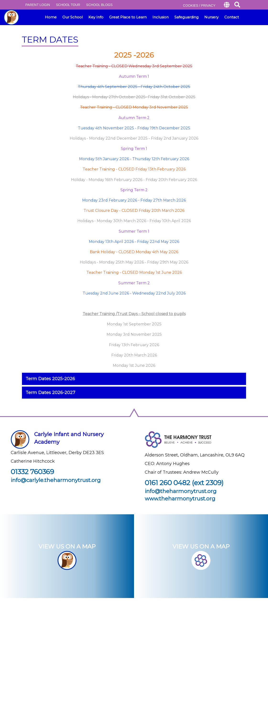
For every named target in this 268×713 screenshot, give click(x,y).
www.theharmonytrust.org (180, 498)
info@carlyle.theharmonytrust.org (56, 480)
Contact (231, 17)
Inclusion (160, 17)
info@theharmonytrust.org (180, 491)
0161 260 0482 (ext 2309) (184, 483)
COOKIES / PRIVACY (199, 5)
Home (51, 17)
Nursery (211, 17)
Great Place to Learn (128, 17)
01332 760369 (32, 472)
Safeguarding (186, 17)
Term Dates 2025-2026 (50, 378)
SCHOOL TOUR (68, 5)
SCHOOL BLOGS (99, 5)
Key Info (95, 17)
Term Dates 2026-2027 (50, 392)
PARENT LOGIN (37, 5)
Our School (72, 17)
